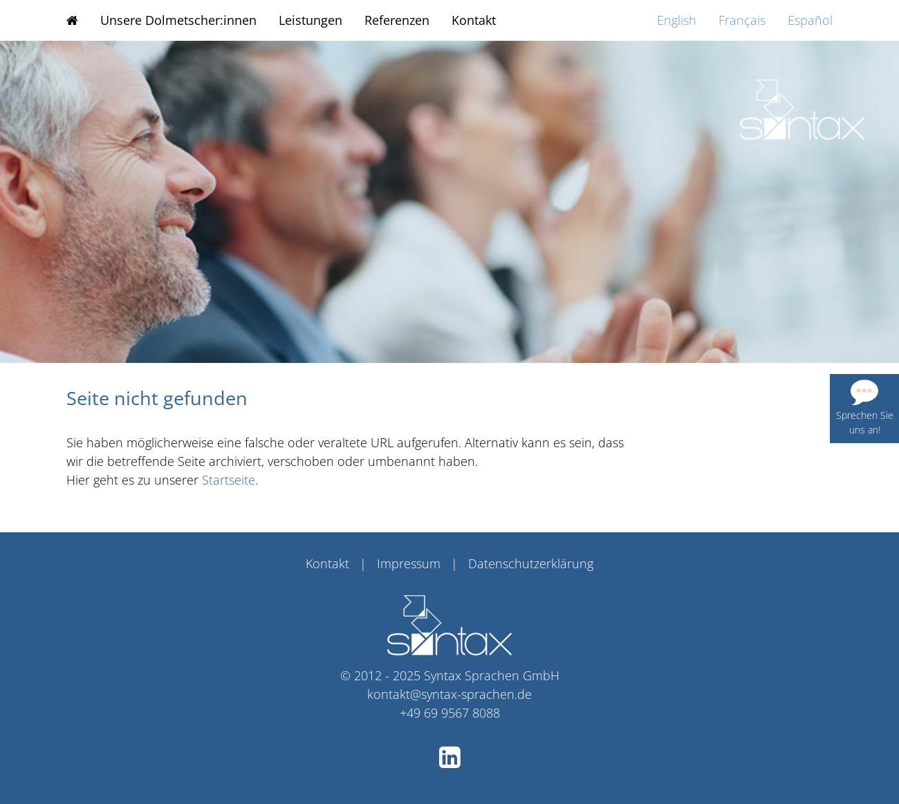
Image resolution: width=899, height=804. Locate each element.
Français (742, 20)
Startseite (228, 479)
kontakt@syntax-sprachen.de (449, 694)
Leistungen (310, 20)
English (676, 20)
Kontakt (474, 20)
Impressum (409, 563)
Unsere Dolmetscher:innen (178, 20)
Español (810, 20)
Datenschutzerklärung (530, 563)
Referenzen (396, 20)
